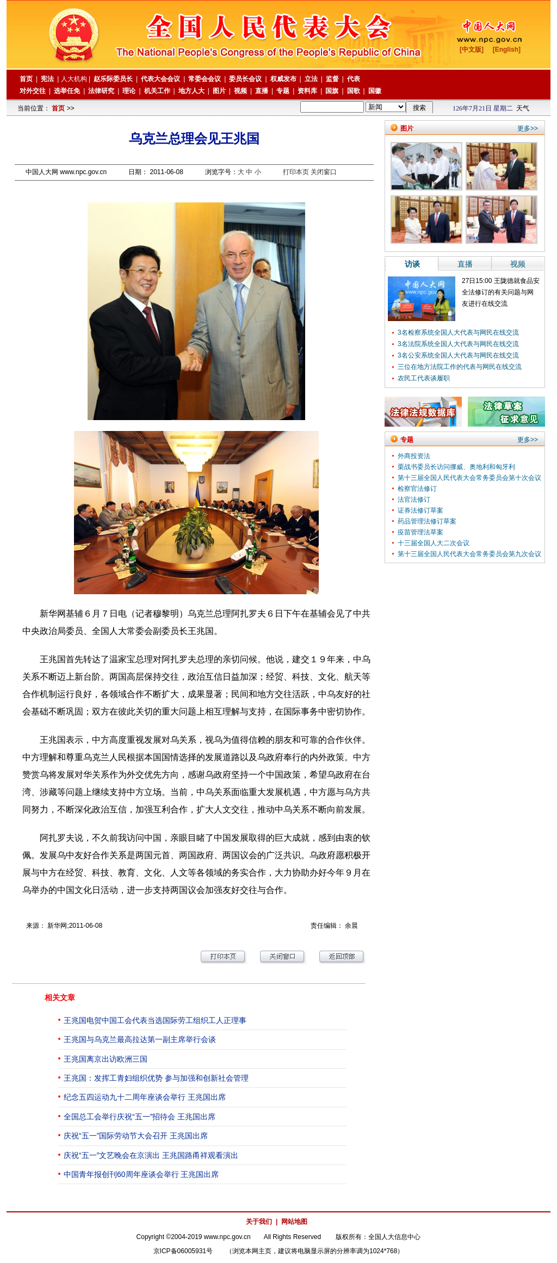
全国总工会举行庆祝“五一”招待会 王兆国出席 (139, 1116)
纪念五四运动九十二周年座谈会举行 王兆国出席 (145, 1097)
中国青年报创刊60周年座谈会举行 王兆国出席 (141, 1174)
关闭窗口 (324, 172)
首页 (58, 108)
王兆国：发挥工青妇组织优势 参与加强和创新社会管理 (156, 1078)
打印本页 (296, 172)
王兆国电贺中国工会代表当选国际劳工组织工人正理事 (155, 1020)
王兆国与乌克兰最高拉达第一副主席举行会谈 (140, 1039)
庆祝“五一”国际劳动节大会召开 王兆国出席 (136, 1135)
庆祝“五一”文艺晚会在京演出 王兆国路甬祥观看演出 (151, 1155)
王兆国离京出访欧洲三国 (105, 1059)
